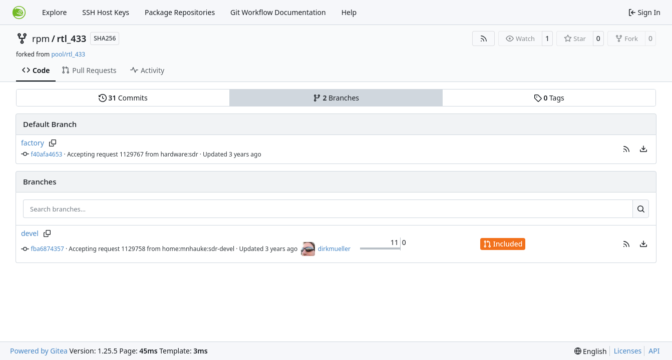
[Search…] (640, 209)
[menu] (643, 149)
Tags (549, 97)
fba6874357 (47, 248)
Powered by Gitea (39, 351)
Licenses (628, 351)
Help (349, 12)
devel (30, 233)
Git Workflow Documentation (278, 12)
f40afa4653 (47, 154)
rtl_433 (72, 39)
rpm (41, 39)
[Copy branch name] (53, 143)
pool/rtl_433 (68, 54)
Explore (54, 12)
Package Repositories (180, 12)
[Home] (19, 13)
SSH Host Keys (105, 12)
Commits (123, 97)
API (653, 351)
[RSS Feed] (483, 38)
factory (32, 143)
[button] (626, 149)
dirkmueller (334, 248)
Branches (336, 97)
